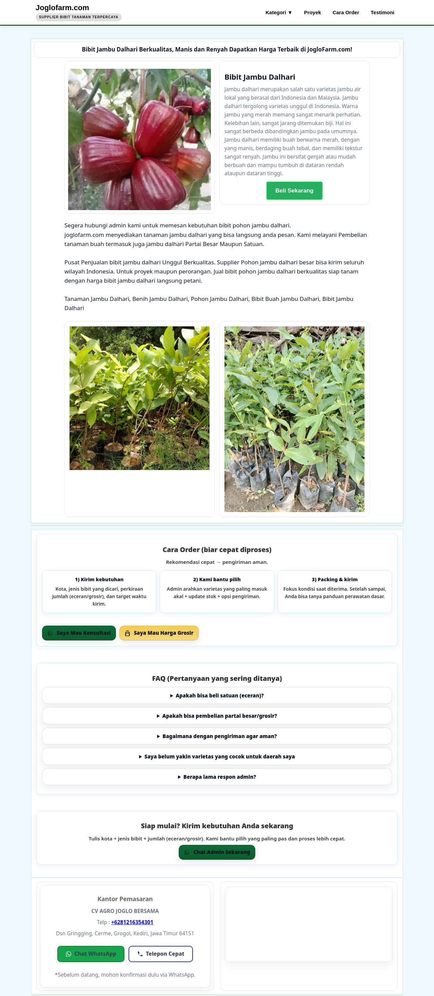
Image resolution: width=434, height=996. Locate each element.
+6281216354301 (132, 922)
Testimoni (382, 12)
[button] (90, 954)
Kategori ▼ (279, 12)
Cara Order (346, 12)
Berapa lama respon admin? (219, 776)
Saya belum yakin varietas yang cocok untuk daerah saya (219, 756)
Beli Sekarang (294, 191)
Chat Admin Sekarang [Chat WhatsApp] (217, 852)
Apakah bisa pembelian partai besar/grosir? (219, 715)
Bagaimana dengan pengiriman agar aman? (219, 736)
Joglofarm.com (62, 7)
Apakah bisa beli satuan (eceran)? (220, 695)
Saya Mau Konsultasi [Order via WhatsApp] (79, 632)
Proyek (312, 12)
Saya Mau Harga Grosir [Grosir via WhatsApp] (159, 632)
